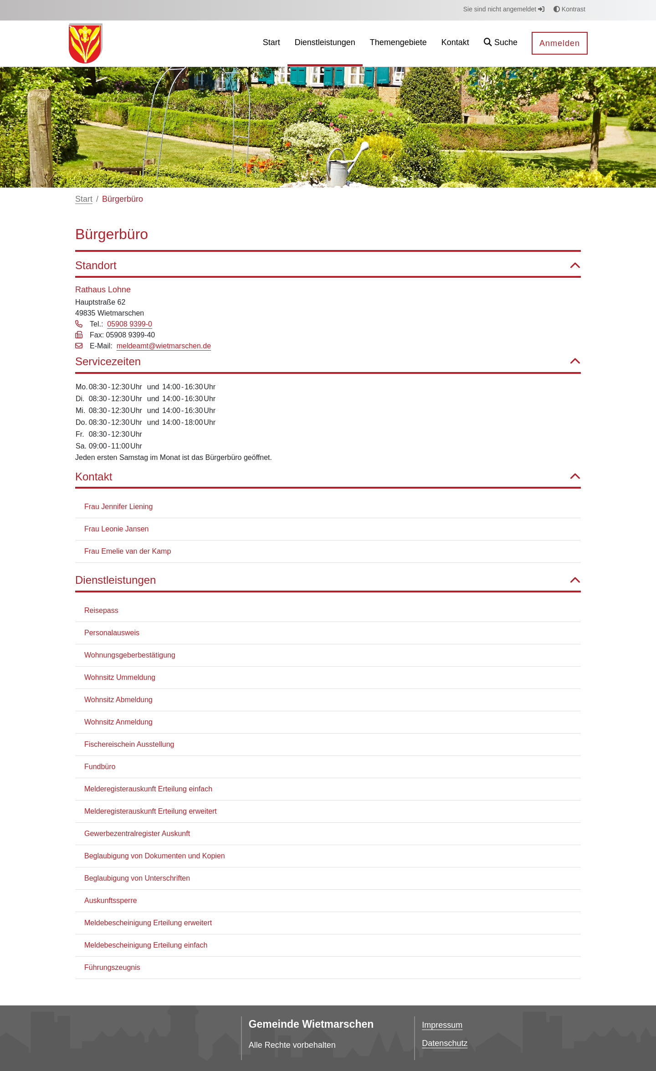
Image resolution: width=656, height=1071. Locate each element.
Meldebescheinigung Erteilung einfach (145, 945)
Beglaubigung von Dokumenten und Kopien (154, 856)
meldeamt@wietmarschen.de (164, 346)
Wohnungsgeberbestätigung (129, 655)
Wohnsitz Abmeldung (118, 700)
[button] (501, 43)
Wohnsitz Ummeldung (119, 677)
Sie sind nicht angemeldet (503, 9)
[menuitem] (271, 43)
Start (83, 199)
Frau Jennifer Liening (118, 506)
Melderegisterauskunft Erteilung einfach (148, 789)
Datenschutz (444, 1043)
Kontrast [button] (569, 9)
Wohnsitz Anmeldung (118, 722)
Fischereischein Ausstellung (129, 744)
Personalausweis (111, 633)
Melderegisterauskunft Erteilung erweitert (150, 811)
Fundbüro (100, 766)
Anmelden (559, 43)
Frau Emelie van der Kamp (127, 551)
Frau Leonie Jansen (116, 529)
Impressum (442, 1025)
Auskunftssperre (110, 900)
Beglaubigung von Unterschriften (137, 878)
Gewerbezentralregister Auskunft (137, 833)
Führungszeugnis (112, 967)
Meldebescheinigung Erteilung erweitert (148, 923)
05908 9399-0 (129, 324)
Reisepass (101, 610)
